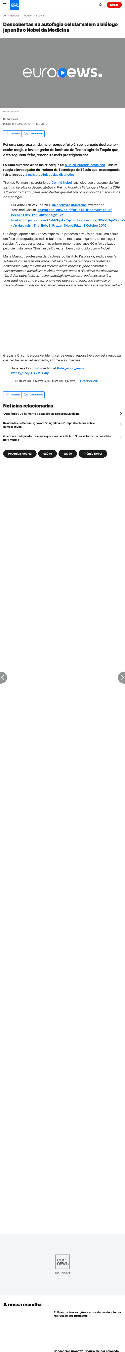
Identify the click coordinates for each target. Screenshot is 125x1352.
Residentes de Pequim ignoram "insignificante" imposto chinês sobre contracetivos (49, 423)
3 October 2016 (94, 224)
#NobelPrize (61, 205)
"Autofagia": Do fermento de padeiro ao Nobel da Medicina (41, 412)
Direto (114, 4)
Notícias (14, 15)
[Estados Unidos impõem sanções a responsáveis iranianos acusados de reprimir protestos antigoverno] (88, 1325)
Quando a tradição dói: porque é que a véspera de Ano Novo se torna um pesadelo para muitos (57, 436)
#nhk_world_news (70, 367)
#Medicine (79, 205)
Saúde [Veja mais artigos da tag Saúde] (47, 451)
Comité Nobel (61, 182)
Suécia (40, 15)
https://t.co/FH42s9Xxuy (30, 371)
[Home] (4, 15)
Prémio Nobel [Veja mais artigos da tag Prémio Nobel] (93, 451)
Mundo (28, 15)
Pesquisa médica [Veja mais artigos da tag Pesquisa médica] (20, 451)
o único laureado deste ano (85, 165)
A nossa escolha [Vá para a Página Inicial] (22, 1303)
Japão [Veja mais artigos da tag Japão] (68, 451)
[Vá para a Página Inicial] (14, 5)
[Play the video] (62, 73)
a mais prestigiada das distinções (49, 174)
